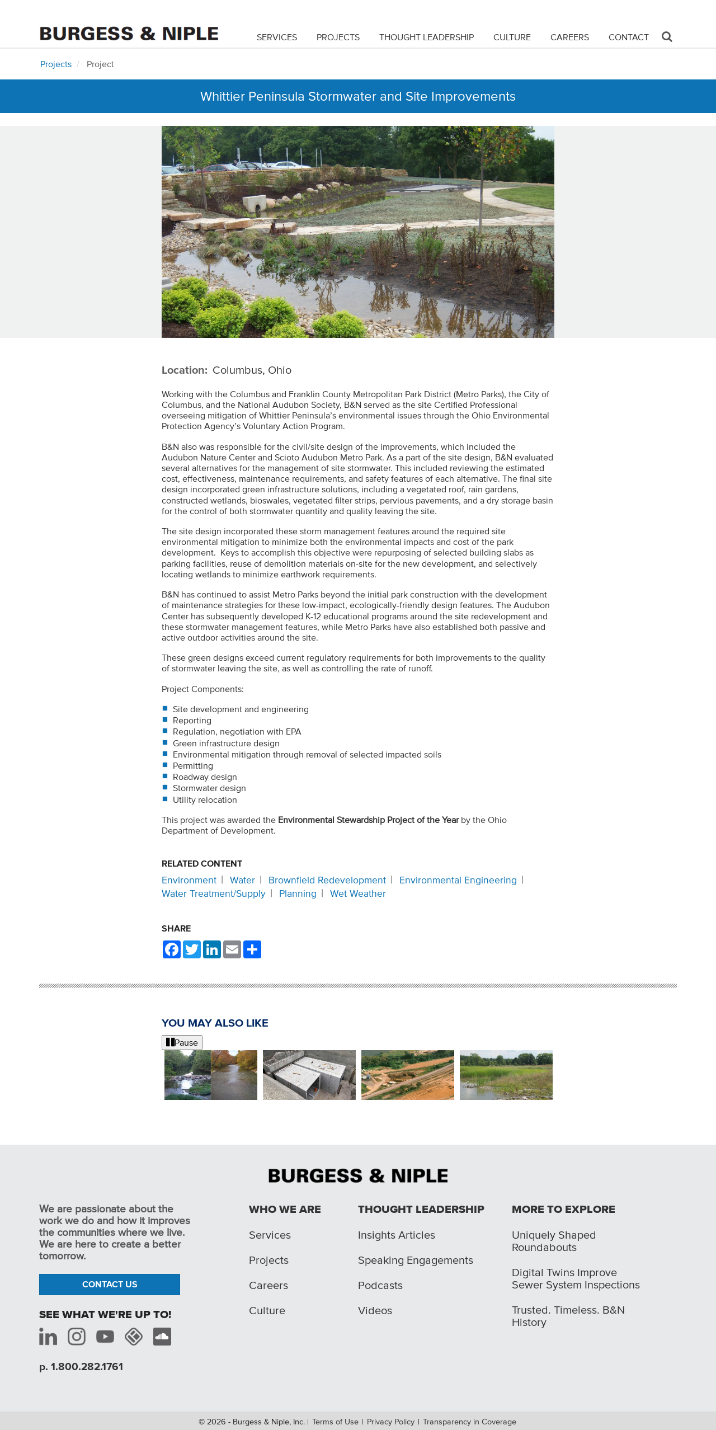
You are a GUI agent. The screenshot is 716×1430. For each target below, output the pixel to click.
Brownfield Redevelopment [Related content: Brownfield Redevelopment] (327, 880)
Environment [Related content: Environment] (189, 880)
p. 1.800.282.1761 (81, 1366)
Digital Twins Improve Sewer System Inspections (576, 1278)
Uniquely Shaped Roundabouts (554, 1241)
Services (277, 37)
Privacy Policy (390, 1421)
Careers (569, 37)
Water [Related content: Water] (242, 880)
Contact (629, 37)
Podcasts (380, 1285)
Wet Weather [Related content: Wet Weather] (358, 893)
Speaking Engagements (415, 1260)
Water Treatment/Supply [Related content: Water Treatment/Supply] (214, 893)
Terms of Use (335, 1421)
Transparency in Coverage (469, 1421)
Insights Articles (396, 1235)
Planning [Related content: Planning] (298, 893)
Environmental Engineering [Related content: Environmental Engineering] (458, 880)
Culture (512, 37)
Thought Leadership (426, 37)
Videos (375, 1310)
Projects (338, 37)
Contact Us (110, 1284)
